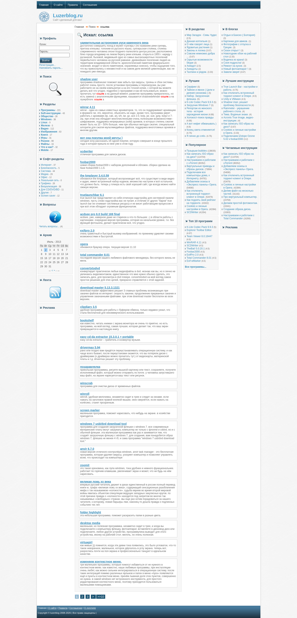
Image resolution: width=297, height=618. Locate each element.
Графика (46, 183)
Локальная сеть (50, 180)
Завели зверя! (231, 72)
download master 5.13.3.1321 (100, 287)
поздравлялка (90, 366)
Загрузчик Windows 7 (198, 105)
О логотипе (90, 608)
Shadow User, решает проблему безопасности (237, 104)
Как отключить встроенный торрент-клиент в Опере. (199, 193)
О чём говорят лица (198, 44)
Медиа (45, 174)
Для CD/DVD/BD (50, 189)
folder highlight (90, 512)
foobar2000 (88, 162)
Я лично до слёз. (196, 136)
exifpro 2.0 (87, 230)
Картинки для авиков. (236, 41)
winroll (84, 393)
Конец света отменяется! (201, 129)
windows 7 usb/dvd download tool (103, 423)
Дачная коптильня (197, 41)
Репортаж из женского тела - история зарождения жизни (199, 111)
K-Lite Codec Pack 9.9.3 (200, 102)
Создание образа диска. (237, 209)
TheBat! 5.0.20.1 (196, 248)
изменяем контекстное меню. (101, 561)
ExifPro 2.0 (193, 254)
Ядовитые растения (198, 47)
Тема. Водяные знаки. (236, 114)
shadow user (89, 79)
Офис (44, 177)
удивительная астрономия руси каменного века (114, 42)
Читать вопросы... (49, 226)
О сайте (52, 608)
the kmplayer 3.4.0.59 (94, 175)
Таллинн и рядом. (197, 72)
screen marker (90, 410)
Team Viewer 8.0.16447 (199, 236)
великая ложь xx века (95, 481)
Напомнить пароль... (51, 67)
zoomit (84, 465)
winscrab (86, 383)
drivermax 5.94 (90, 347)
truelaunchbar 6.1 (92, 194)
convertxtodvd (90, 268)
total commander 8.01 (95, 254)
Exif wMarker (194, 260)
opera (84, 244)
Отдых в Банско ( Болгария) (239, 35)
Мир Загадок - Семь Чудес (202, 35)
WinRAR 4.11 (194, 242)
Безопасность (49, 168)
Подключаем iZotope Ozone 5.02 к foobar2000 (239, 138)
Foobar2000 (193, 251)
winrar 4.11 (87, 107)
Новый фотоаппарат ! (236, 68)
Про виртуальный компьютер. (240, 196)
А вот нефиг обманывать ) (202, 123)
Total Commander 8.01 (199, 257)
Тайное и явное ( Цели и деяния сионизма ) (201, 91)
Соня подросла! (233, 62)
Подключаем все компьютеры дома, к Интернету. (198, 175)
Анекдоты (192, 68)
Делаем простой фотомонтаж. (241, 203)
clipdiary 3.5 (88, 306)
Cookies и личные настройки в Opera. (198, 208)
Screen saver (48, 195)
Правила (63, 608)
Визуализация (49, 186)
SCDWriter (192, 212)
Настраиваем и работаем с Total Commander (239, 217)
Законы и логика (196, 50)
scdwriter (86, 151)
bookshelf (87, 320)
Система (46, 171)
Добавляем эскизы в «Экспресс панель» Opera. (202, 183)
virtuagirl (86, 542)
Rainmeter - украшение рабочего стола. (237, 110)
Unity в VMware (233, 99)
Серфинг (192, 86)
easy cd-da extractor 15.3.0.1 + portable (107, 336)
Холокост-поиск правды (200, 117)
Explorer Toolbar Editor (199, 230)
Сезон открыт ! (232, 50)
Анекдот (191, 65)
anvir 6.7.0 (87, 448)
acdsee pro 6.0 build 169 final (100, 214)
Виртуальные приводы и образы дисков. (201, 168)
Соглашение (75, 608)
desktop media (90, 523)
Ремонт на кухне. (233, 65)
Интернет (46, 164)
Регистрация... (47, 65)
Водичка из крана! (234, 59)
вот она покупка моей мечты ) (101, 137)
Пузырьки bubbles (197, 150)
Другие (45, 192)
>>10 (100, 596)
